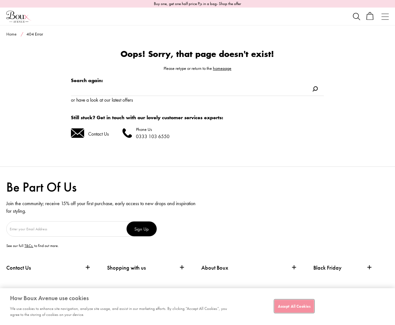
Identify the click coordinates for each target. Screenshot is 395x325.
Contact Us (98, 134)
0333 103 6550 (153, 136)
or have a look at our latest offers (102, 100)
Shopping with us (126, 267)
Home (11, 34)
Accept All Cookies (294, 306)
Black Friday (327, 267)
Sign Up (141, 229)
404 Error (34, 34)
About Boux (214, 267)
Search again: (87, 80)
